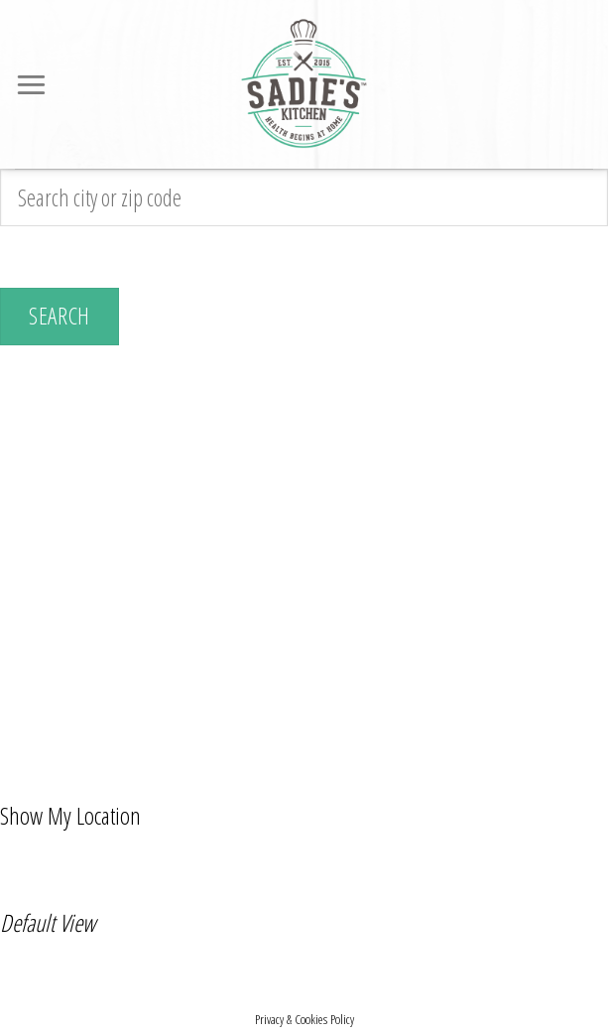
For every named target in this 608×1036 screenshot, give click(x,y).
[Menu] (33, 84)
